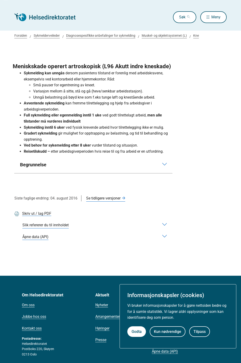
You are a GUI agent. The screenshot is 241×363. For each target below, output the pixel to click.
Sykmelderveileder (47, 35)
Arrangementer (107, 316)
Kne (196, 35)
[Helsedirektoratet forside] (48, 17)
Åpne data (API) (165, 351)
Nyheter (101, 305)
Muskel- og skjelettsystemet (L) (164, 35)
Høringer (102, 328)
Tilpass (199, 331)
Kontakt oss (32, 328)
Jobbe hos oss (34, 316)
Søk (182, 17)
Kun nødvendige (167, 331)
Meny (216, 17)
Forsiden (20, 35)
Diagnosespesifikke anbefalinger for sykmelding (100, 35)
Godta (137, 331)
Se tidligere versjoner (103, 198)
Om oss (28, 305)
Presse (100, 340)
